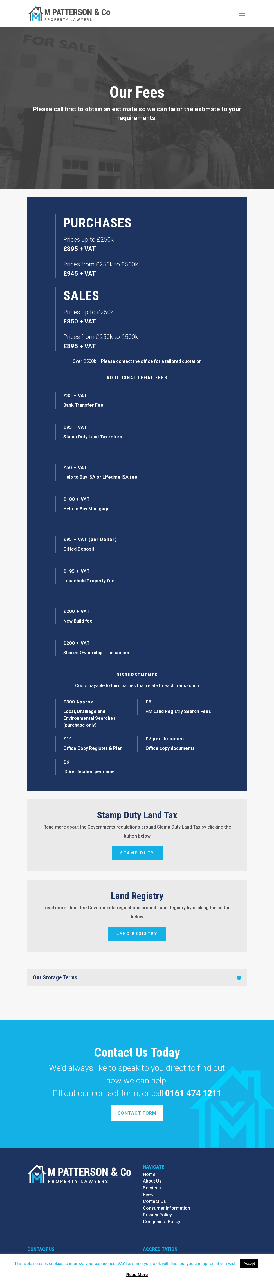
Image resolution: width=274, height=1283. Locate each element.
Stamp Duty (137, 853)
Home (149, 1174)
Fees (148, 1194)
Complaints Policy (161, 1221)
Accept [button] (249, 1263)
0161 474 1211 (193, 1093)
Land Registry (137, 933)
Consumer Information (166, 1208)
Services (152, 1188)
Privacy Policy (157, 1215)
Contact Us (154, 1201)
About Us (152, 1181)
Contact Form (137, 1113)
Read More (137, 1274)
